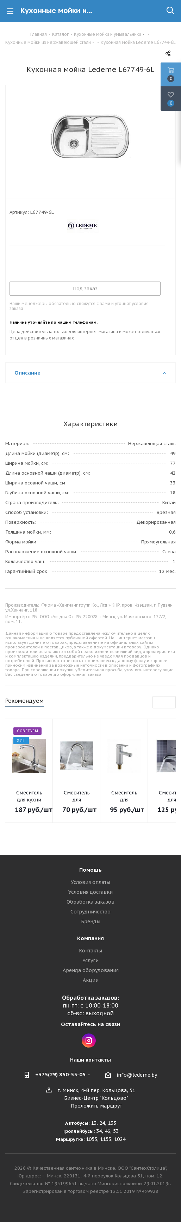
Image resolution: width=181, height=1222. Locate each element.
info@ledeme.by (137, 1075)
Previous (158, 702)
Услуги (90, 960)
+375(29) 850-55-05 (60, 1074)
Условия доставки (90, 892)
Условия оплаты (90, 882)
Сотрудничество (90, 912)
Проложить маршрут (96, 1106)
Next (170, 702)
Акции (91, 980)
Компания (90, 938)
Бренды (90, 921)
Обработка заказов (90, 902)
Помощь (90, 869)
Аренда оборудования (91, 970)
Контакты (90, 950)
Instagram (89, 1040)
